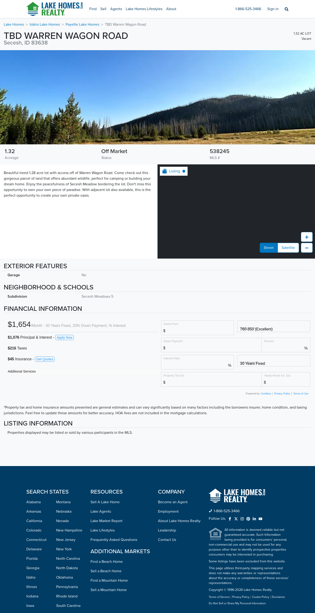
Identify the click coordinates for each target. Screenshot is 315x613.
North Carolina (68, 474)
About (171, 9)
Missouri (33, 597)
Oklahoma (64, 493)
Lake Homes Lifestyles (144, 9)
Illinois (31, 502)
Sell (103, 9)
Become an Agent (173, 418)
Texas (60, 540)
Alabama (33, 418)
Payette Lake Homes (82, 24)
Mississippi (35, 587)
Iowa (30, 521)
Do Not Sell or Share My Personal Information (237, 519)
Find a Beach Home (107, 477)
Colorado (33, 446)
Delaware (34, 465)
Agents (116, 9)
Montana (63, 418)
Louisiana (34, 540)
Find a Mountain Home (109, 496)
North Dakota (67, 484)
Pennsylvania (67, 502)
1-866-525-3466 (248, 9)
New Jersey (65, 455)
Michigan (33, 568)
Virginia (62, 568)
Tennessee (65, 531)
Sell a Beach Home (106, 487)
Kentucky (34, 531)
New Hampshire (69, 446)
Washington (65, 578)
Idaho (30, 493)
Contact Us (167, 455)
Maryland (33, 550)
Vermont (63, 559)
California (34, 436)
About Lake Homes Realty (179, 436)
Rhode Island (67, 512)
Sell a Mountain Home (109, 505)
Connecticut (36, 455)
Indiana (32, 512)
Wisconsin (64, 597)
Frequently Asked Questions (114, 455)
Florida (32, 474)
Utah (60, 550)
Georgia (32, 484)
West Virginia (67, 587)
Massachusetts (38, 559)
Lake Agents (101, 427)
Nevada (62, 436)
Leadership (167, 446)
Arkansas (33, 427)
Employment (168, 427)
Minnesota (34, 578)
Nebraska (63, 427)
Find (93, 9)
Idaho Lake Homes (45, 24)
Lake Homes (14, 24)
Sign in (273, 9)
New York (64, 465)
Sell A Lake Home (105, 418)
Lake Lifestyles (103, 446)
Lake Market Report (106, 436)
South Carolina (68, 521)
